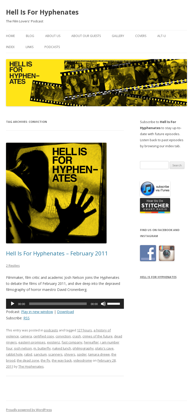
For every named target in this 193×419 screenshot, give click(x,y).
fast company (72, 342)
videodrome (82, 360)
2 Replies (13, 265)
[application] (65, 304)
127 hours (84, 330)
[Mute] (103, 303)
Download (65, 311)
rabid (28, 354)
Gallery (118, 36)
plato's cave (104, 348)
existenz (53, 342)
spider (82, 354)
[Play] (12, 303)
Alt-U (161, 36)
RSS (26, 318)
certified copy (43, 336)
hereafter (91, 342)
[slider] (58, 303)
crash (76, 336)
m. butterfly (42, 348)
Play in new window (37, 311)
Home (10, 36)
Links (29, 47)
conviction (63, 336)
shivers (69, 354)
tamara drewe (99, 354)
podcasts (51, 330)
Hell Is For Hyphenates (42, 12)
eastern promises (31, 342)
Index (10, 47)
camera (26, 336)
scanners (55, 354)
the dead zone (28, 360)
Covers (140, 36)
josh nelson (23, 348)
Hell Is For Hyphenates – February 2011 (57, 253)
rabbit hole (14, 354)
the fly (45, 360)
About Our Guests (86, 36)
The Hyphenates (31, 366)
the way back (62, 360)
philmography (83, 348)
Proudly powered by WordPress (29, 410)
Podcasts (52, 47)
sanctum (40, 354)
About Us (52, 36)
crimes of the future (97, 336)
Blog (30, 36)
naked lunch (61, 348)
